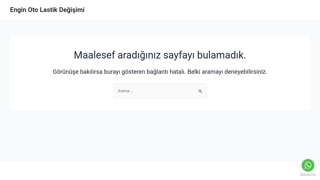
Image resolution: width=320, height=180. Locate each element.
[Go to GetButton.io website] (308, 174)
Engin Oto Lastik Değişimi (47, 10)
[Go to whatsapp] (308, 165)
